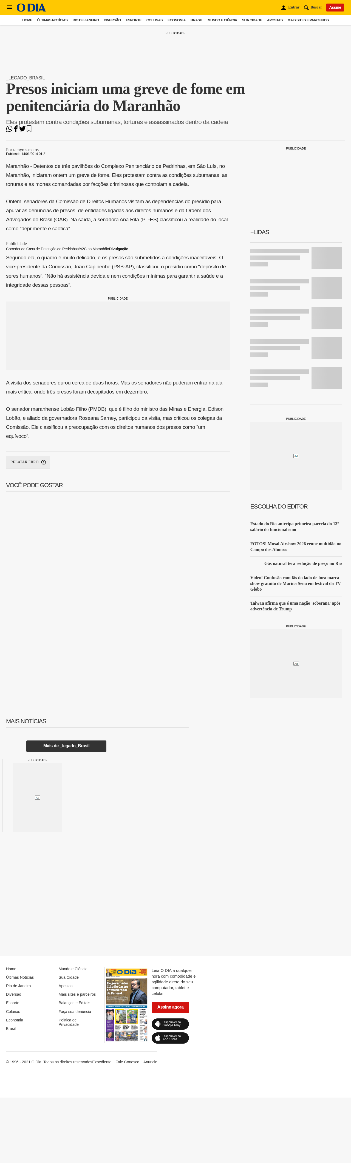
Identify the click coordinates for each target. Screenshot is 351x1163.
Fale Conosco (127, 1062)
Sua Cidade (252, 20)
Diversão (112, 20)
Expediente (101, 1062)
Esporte (133, 20)
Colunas (154, 20)
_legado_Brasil (25, 78)
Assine (335, 7)
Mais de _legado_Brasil (66, 745)
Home (27, 20)
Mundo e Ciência (222, 20)
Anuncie (150, 1062)
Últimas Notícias (52, 20)
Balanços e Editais (74, 1003)
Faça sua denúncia (75, 1011)
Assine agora (170, 1007)
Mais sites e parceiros (308, 20)
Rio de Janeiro (85, 20)
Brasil (197, 20)
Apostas (275, 20)
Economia (177, 20)
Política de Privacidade (69, 1022)
